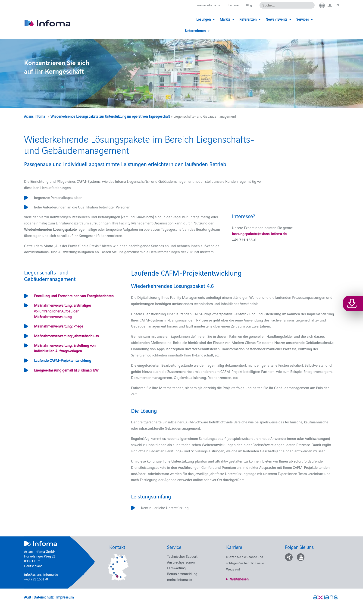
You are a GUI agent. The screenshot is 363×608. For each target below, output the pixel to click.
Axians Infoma (34, 116)
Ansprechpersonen (181, 562)
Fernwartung (176, 567)
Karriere (232, 5)
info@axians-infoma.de (41, 574)
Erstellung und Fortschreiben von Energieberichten (74, 295)
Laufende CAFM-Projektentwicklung (62, 360)
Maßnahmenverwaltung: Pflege (58, 325)
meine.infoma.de (205, 5)
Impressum (65, 596)
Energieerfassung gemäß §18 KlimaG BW (66, 369)
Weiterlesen (239, 578)
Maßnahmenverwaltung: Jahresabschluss (66, 335)
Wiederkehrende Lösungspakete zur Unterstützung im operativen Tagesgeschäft (110, 116)
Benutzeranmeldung (182, 573)
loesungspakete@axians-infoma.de (259, 233)
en (336, 4)
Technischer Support (182, 556)
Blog (248, 5)
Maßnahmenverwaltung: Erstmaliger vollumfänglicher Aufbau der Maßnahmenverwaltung (62, 310)
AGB (27, 596)
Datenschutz (43, 596)
